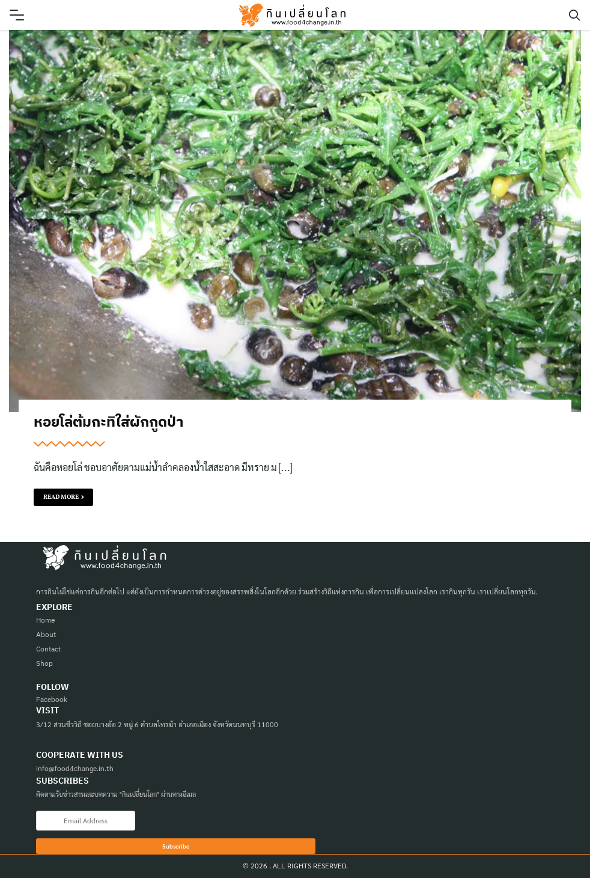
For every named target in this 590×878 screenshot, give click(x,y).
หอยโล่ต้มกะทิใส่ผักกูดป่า (108, 421)
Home (45, 619)
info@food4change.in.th (75, 768)
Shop (44, 663)
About (46, 634)
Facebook (51, 699)
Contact (48, 648)
